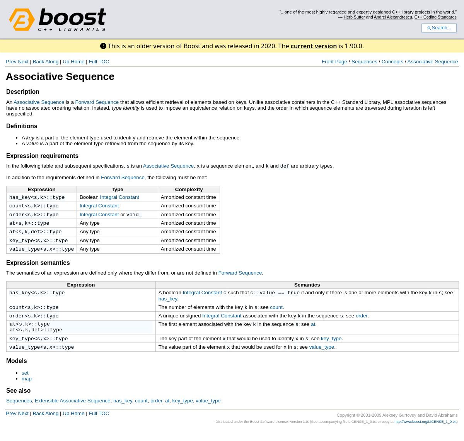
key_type (21, 244)
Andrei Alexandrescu (393, 17)
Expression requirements (42, 156)
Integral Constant (120, 197)
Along (51, 61)
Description (22, 91)
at (12, 225)
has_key (20, 197)
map (27, 390)
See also (18, 402)
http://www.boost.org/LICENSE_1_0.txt (425, 433)
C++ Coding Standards (436, 17)
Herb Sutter (354, 17)
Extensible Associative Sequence (73, 412)
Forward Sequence (97, 102)
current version (314, 46)
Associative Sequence (433, 61)
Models (16, 372)
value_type (24, 253)
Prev (11, 61)
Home (78, 61)
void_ (134, 216)
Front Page (334, 61)
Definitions (22, 126)
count (17, 206)
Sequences (364, 61)
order (17, 216)
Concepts (392, 61)
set (25, 384)
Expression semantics (38, 268)
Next (23, 61)
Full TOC (99, 61)
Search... (439, 28)
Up (66, 61)
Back (38, 61)
